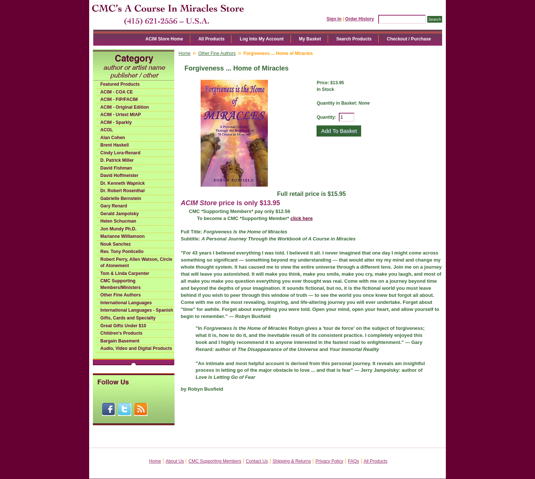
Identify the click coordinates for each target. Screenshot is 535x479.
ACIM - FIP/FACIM (119, 99)
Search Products (354, 39)
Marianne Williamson (122, 236)
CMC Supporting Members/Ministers (120, 284)
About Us (175, 461)
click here (302, 218)
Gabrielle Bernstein (120, 198)
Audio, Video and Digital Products (136, 348)
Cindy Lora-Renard (120, 152)
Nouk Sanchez (115, 244)
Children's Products (121, 333)
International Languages (126, 302)
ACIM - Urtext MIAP (120, 114)
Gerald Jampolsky (119, 213)
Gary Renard (113, 206)
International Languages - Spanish (136, 310)
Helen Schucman (118, 221)
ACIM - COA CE (116, 92)
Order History (359, 19)
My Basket (310, 39)
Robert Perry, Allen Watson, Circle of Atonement (136, 263)
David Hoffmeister (119, 175)
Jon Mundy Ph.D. (118, 229)
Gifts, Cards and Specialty (128, 318)
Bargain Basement (119, 341)
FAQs (353, 461)
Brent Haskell (114, 145)
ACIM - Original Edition (124, 107)
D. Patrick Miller (117, 160)
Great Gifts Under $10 (123, 325)
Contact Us (257, 461)
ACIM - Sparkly (116, 122)
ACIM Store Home (164, 39)
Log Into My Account (261, 39)
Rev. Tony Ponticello (121, 251)
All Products (211, 39)
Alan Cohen (112, 137)
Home (185, 53)
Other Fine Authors (120, 295)
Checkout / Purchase (409, 39)
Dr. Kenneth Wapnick (122, 183)
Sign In (334, 19)
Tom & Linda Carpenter (124, 273)
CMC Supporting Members (214, 461)
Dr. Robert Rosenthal (122, 190)
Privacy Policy (329, 461)
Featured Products (120, 84)
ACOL (106, 129)
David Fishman (116, 168)
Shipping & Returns (292, 461)
